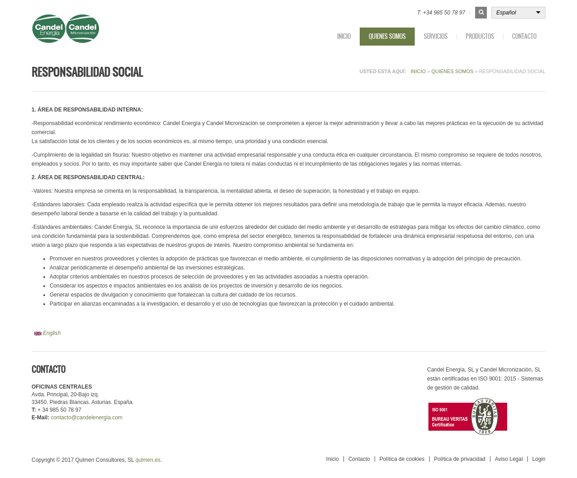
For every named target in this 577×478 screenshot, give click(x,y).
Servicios (436, 36)
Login (538, 459)
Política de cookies (402, 459)
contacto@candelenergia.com (87, 417)
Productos (480, 36)
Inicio (344, 36)
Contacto (524, 36)
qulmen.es (148, 460)
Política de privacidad (459, 459)
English (47, 333)
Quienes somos (387, 36)
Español (506, 12)
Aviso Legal (509, 459)
